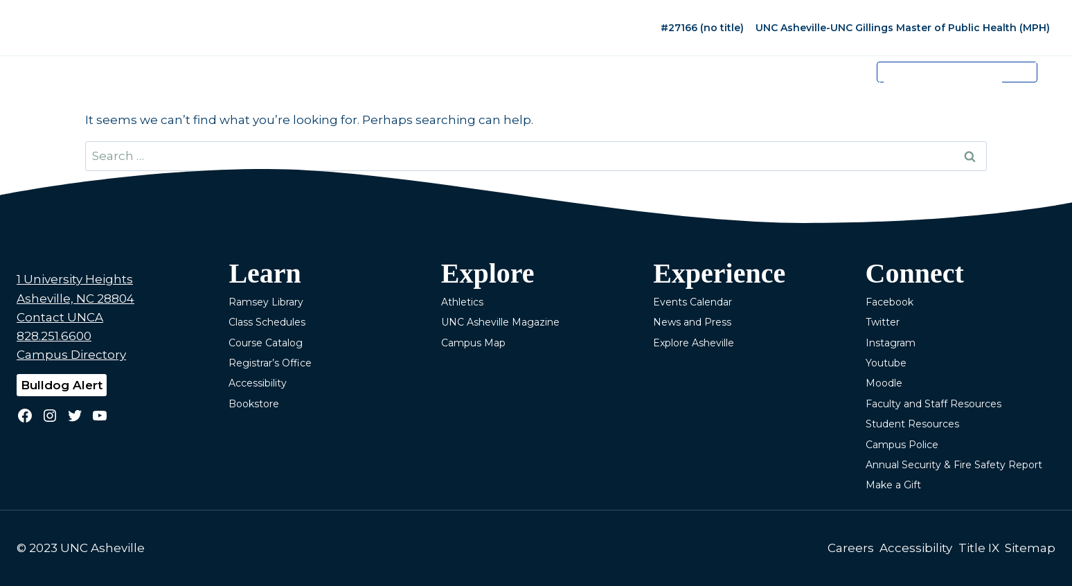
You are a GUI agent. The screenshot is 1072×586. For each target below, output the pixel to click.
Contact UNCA (60, 317)
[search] (942, 82)
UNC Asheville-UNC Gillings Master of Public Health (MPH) (903, 27)
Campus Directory (71, 355)
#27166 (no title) (702, 27)
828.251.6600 (54, 336)
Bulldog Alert (61, 385)
